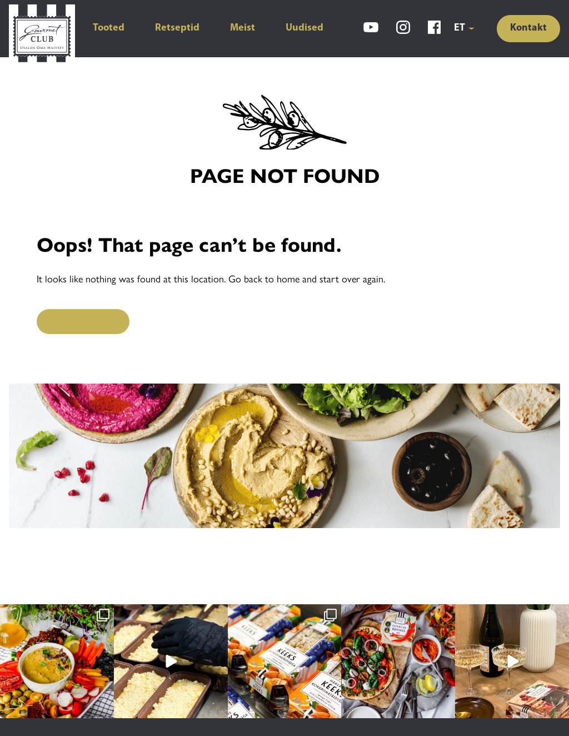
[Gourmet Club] (42, 34)
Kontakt (528, 28)
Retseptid (177, 28)
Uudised (304, 28)
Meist (242, 28)
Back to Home (83, 321)
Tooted (108, 28)
